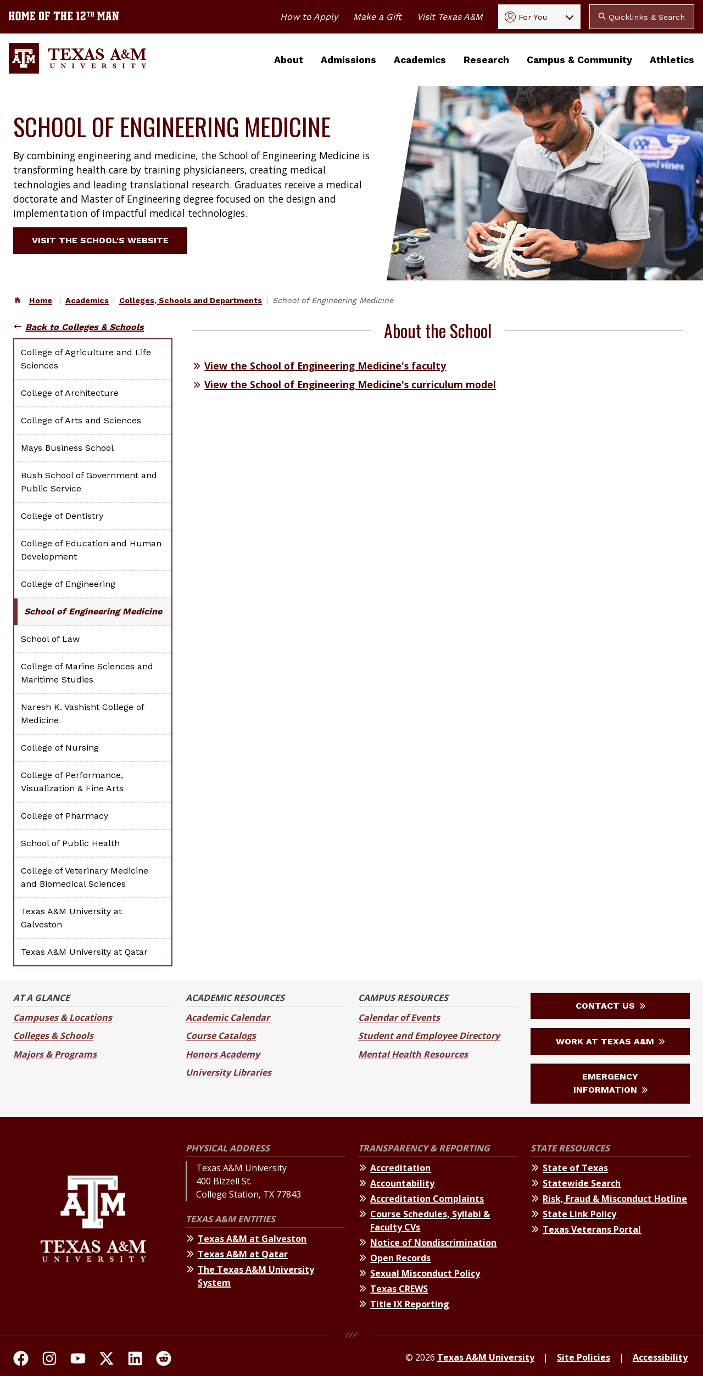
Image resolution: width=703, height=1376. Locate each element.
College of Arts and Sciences (81, 420)
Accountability (402, 1183)
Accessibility (660, 1357)
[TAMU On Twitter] (106, 1360)
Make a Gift (377, 17)
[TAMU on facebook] (21, 1360)
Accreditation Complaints (427, 1199)
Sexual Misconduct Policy (425, 1273)
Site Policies (583, 1357)
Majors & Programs (55, 1054)
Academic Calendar (228, 1017)
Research (486, 59)
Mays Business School (67, 448)
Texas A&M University (485, 1357)
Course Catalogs (221, 1036)
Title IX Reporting (409, 1304)
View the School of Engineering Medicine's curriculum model (350, 384)
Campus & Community (579, 59)
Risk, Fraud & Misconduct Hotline (615, 1199)
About (288, 59)
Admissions (348, 59)
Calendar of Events (399, 1017)
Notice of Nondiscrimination (433, 1243)
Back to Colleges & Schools (84, 327)
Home (40, 300)
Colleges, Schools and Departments (190, 300)
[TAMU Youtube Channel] (78, 1360)
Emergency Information (610, 1083)
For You (526, 17)
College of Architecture (70, 393)
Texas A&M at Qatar (243, 1254)
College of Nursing (60, 747)
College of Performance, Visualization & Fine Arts (72, 781)
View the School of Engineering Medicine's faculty (325, 365)
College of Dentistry (62, 516)
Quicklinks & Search (642, 17)
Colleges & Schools (53, 1036)
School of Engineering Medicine (93, 611)
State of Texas (575, 1168)
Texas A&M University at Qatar (84, 952)
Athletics (672, 59)
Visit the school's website (107, 240)
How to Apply (309, 17)
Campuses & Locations (62, 1017)
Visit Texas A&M (450, 17)
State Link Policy (579, 1214)
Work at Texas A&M (610, 1041)
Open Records (400, 1258)
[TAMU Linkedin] (135, 1360)
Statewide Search (582, 1183)
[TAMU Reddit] (163, 1360)
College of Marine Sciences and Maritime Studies (87, 673)
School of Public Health (70, 843)
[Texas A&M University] (93, 1228)
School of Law (50, 639)
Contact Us (610, 1005)
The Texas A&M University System (256, 1276)
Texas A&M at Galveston (252, 1239)
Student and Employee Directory (429, 1036)
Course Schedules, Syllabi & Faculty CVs (430, 1220)
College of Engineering (68, 584)
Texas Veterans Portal (592, 1229)
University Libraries (228, 1072)
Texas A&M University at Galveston (71, 918)
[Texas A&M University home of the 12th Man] (64, 17)
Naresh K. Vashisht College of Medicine (82, 713)
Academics (420, 59)
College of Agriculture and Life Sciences (86, 359)
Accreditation (400, 1168)
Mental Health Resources (413, 1054)
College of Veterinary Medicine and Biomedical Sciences (84, 877)
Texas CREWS (399, 1289)
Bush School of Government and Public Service (89, 482)
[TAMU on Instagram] (49, 1360)
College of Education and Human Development (91, 550)
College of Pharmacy (64, 815)
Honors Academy (223, 1054)
